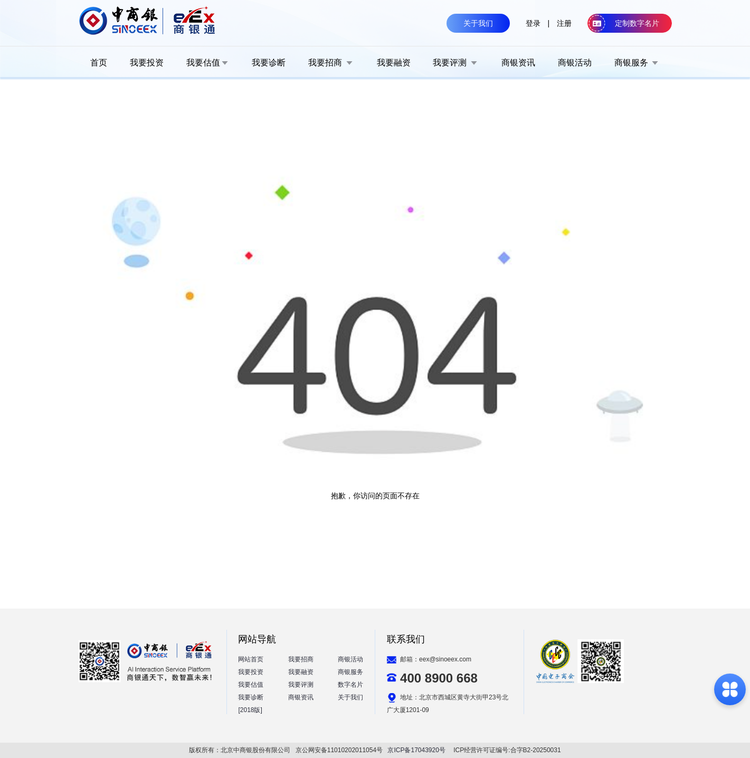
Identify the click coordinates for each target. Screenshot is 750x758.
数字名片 (350, 684)
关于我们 (350, 697)
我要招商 (301, 659)
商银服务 (350, 672)
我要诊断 (250, 697)
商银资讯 (301, 697)
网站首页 (250, 659)
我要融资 (301, 672)
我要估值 (250, 684)
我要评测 (301, 684)
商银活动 (350, 659)
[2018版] (250, 710)
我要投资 (250, 672)
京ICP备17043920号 (416, 750)
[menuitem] (99, 62)
